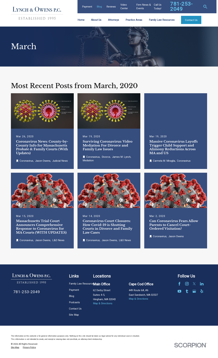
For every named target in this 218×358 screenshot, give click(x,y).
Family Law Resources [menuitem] (162, 20)
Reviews (111, 7)
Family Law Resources (82, 284)
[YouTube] (179, 291)
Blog (99, 7)
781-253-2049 (181, 7)
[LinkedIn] (202, 284)
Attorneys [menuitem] (113, 20)
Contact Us (75, 309)
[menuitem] (15, 347)
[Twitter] (194, 284)
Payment (87, 7)
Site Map (74, 315)
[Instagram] (187, 284)
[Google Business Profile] (194, 291)
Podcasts (74, 302)
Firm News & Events (143, 6)
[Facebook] (179, 284)
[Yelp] (202, 291)
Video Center (124, 6)
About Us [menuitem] (96, 20)
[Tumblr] (187, 291)
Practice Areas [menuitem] (134, 20)
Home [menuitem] (80, 20)
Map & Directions (102, 303)
